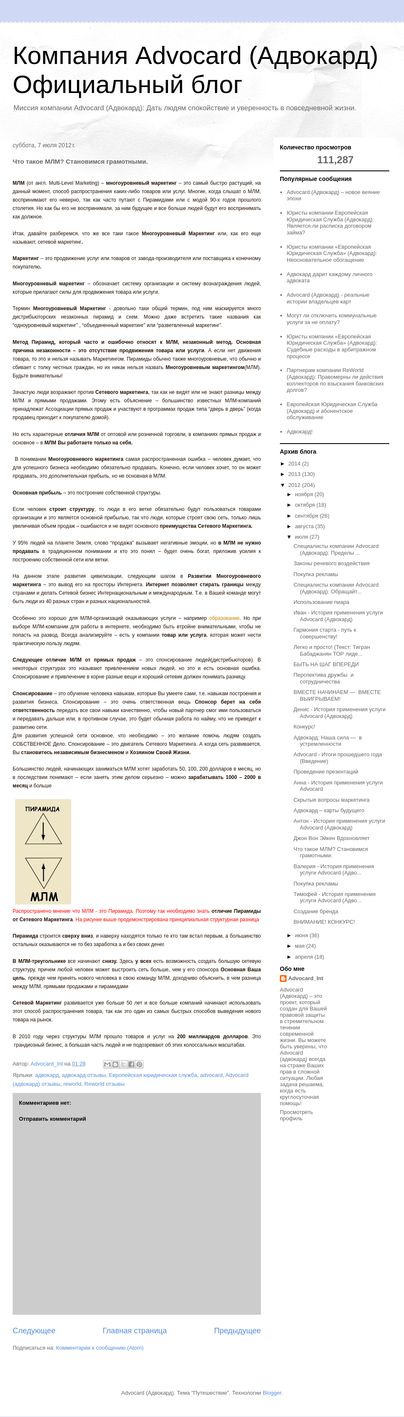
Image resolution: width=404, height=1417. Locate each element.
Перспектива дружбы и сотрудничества (323, 678)
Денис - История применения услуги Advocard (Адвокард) (339, 712)
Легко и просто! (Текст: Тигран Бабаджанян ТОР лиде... (331, 650)
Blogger (272, 1393)
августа (305, 526)
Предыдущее (237, 1331)
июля (302, 537)
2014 (295, 463)
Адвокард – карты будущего (328, 810)
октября (305, 505)
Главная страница (135, 1331)
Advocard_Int (305, 978)
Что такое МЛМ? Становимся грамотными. (330, 852)
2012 (295, 485)
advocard (211, 1075)
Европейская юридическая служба (153, 1075)
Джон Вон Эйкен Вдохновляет (331, 838)
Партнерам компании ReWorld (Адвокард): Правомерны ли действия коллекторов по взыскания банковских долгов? (335, 380)
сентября (307, 516)
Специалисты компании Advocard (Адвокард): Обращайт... (335, 588)
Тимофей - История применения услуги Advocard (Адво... (334, 897)
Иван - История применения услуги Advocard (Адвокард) (338, 615)
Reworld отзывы (104, 1084)
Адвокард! (300, 431)
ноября (305, 494)
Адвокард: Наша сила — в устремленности (327, 740)
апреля (305, 957)
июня (302, 935)
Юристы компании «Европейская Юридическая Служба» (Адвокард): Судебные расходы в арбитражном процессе (332, 346)
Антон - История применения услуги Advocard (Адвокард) (339, 824)
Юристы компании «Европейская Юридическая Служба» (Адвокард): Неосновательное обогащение (332, 253)
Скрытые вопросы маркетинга (331, 800)
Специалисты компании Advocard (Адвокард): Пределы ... (335, 549)
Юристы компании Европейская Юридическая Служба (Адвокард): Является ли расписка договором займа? (330, 223)
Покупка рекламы (315, 574)
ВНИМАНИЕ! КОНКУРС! (324, 922)
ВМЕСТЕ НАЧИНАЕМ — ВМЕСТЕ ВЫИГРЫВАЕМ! (337, 695)
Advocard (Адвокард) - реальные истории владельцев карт (328, 298)
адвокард (47, 1075)
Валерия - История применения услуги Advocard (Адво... (333, 869)
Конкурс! (304, 726)
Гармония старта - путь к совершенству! (324, 633)
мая (300, 946)
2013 (295, 474)
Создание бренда (315, 911)
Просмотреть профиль (296, 1115)
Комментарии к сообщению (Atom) (100, 1348)
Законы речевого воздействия (331, 563)
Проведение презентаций (325, 771)
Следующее (34, 1331)
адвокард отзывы (84, 1075)
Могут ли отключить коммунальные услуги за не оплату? (332, 318)
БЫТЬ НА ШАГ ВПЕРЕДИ (326, 664)
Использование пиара (321, 602)
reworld (72, 1084)
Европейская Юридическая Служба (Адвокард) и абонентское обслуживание (332, 410)
